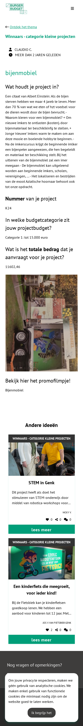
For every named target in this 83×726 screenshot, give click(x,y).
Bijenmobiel (14, 390)
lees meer (41, 530)
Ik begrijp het (41, 712)
